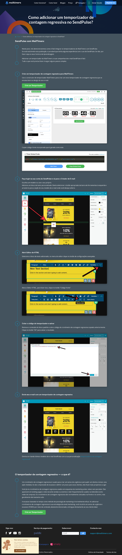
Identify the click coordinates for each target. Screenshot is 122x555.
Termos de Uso (111, 552)
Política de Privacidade (95, 552)
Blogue (62, 3)
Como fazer (53, 3)
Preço (70, 3)
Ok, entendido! (20, 550)
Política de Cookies (19, 547)
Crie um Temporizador (34, 86)
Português (80, 3)
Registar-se (110, 3)
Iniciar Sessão (97, 3)
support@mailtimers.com (101, 533)
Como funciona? (40, 3)
